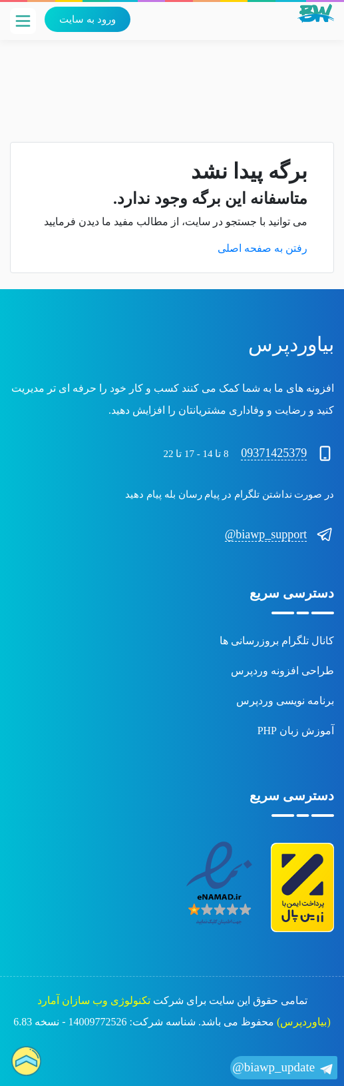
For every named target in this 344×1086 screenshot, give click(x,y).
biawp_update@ (283, 1068)
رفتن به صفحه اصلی (262, 248)
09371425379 (274, 453)
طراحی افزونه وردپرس (282, 670)
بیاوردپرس (291, 344)
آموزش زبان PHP (296, 730)
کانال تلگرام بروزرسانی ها (277, 640)
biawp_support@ (266, 534)
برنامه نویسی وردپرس (285, 700)
